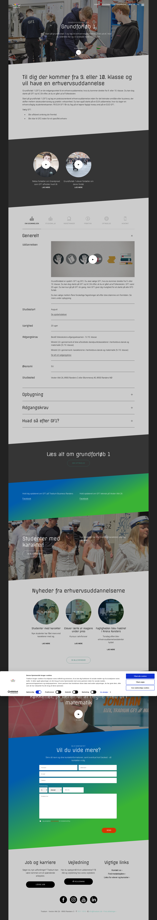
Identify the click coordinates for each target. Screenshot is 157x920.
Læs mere (46, 187)
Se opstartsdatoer (59, 314)
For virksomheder (119, 4)
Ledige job (40, 885)
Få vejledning (78, 882)
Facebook (26, 498)
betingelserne (55, 821)
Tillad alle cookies (140, 900)
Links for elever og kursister (116, 877)
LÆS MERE (84, 540)
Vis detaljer (104, 916)
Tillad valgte (140, 906)
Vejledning (106, 4)
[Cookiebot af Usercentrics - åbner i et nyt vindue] (13, 916)
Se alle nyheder (34, 554)
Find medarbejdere (116, 874)
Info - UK (132, 4)
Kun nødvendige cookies (140, 912)
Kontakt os (116, 870)
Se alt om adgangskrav (61, 355)
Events (97, 4)
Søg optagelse (78, 463)
